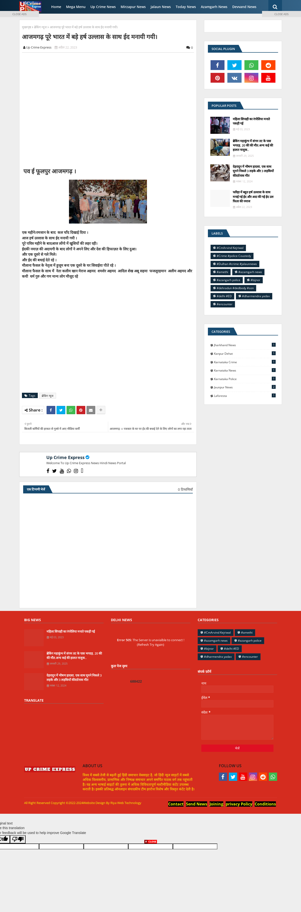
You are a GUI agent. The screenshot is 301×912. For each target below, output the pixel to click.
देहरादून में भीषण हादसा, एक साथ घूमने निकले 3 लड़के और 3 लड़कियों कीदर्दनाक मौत (253, 170)
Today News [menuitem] (186, 6)
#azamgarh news (250, 272)
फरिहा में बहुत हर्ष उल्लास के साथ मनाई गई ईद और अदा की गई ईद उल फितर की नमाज (253, 196)
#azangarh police (228, 280)
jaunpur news (245, 387)
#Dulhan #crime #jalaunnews (237, 264)
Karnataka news (245, 370)
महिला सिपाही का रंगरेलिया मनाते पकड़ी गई (251, 121)
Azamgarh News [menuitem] (214, 6)
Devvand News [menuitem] (244, 6)
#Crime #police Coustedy (234, 256)
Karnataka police (245, 379)
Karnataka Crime (245, 362)
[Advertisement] (110, 109)
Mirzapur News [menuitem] (133, 6)
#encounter (225, 304)
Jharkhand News (245, 345)
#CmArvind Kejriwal (230, 248)
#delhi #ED (224, 296)
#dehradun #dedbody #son (235, 288)
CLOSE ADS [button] (19, 14)
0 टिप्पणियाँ (185, 489)
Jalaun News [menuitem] (161, 6)
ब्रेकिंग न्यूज (40, 27)
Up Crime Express (65, 457)
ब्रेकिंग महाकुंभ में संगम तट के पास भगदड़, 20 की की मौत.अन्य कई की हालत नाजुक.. (253, 145)
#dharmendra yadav (256, 296)
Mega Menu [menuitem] (76, 6)
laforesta (245, 395)
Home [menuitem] (56, 6)
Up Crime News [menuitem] (103, 6)
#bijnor (255, 280)
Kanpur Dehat (245, 353)
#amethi (222, 272)
